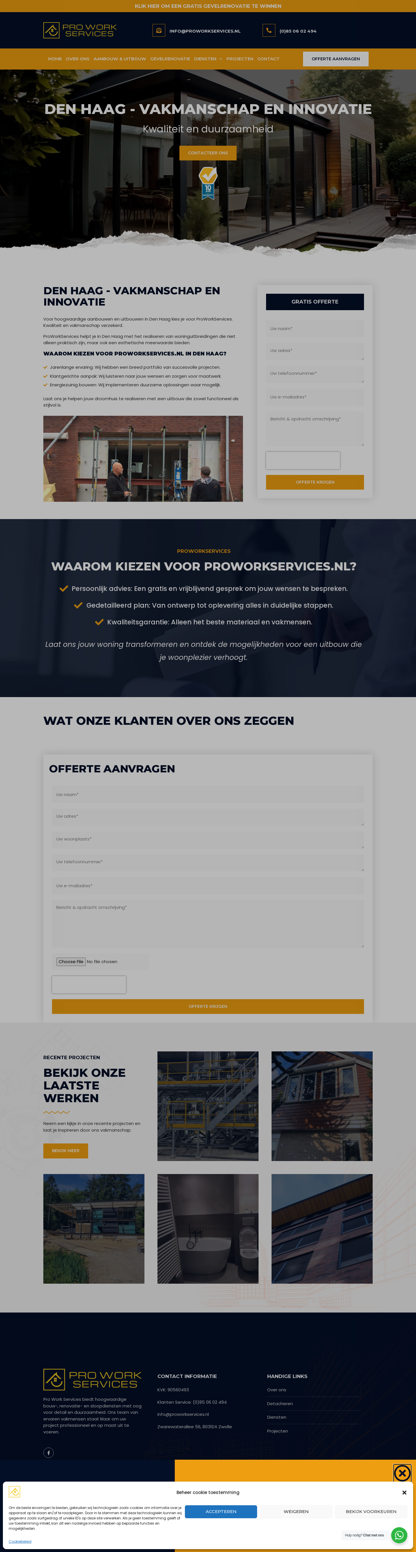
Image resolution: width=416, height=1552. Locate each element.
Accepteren (221, 1511)
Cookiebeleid (20, 1541)
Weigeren (296, 1511)
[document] (208, 776)
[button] (404, 1492)
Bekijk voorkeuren (371, 1511)
